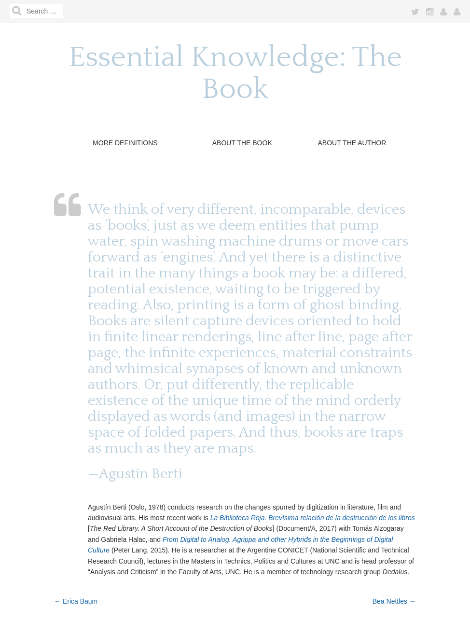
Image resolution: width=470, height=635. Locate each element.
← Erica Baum (75, 601)
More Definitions (125, 143)
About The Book (242, 143)
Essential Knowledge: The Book (235, 73)
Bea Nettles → (394, 601)
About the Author (352, 143)
